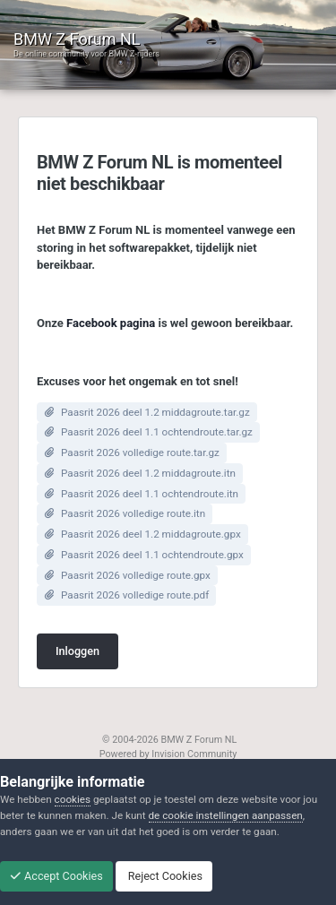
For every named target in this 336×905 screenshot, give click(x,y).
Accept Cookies (56, 876)
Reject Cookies (163, 876)
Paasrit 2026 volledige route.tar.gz (140, 452)
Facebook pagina (110, 323)
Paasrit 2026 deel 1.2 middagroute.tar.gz (155, 412)
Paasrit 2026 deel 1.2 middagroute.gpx (151, 534)
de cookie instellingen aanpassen (226, 815)
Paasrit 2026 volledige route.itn (133, 513)
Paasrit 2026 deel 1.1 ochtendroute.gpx (152, 554)
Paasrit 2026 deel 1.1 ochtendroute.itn (149, 493)
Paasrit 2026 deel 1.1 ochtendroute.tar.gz (157, 432)
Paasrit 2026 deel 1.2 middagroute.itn (148, 473)
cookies (72, 799)
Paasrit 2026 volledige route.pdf (135, 595)
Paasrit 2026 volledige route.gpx (136, 575)
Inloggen (77, 651)
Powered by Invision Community (168, 754)
